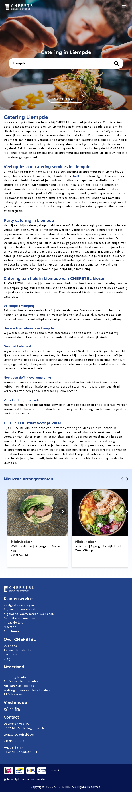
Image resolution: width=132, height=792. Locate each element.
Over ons (10, 646)
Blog (7, 659)
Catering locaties (16, 677)
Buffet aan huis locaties (21, 681)
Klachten (10, 627)
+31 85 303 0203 (16, 741)
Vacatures (11, 654)
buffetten (80, 176)
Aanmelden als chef (18, 650)
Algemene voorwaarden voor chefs (29, 614)
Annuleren (11, 631)
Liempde (66, 63)
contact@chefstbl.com (20, 734)
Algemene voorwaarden (21, 609)
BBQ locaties (13, 694)
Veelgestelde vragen (19, 605)
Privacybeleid (13, 622)
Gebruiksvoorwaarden (19, 618)
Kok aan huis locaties (19, 685)
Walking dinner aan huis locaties (27, 690)
